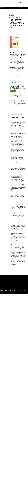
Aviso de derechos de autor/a (13, 264)
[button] (13, 32)
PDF (11, 27)
